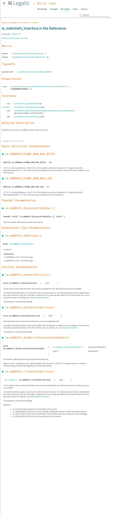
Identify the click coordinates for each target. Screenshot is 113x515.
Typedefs (13, 22)
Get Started (42, 9)
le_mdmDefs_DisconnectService (26, 116)
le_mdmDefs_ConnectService (25, 103)
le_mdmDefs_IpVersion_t (20, 86)
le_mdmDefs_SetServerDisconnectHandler (30, 110)
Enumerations (24, 22)
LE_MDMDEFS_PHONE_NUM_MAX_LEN (27, 53)
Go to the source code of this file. (15, 38)
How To (84, 9)
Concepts (54, 9)
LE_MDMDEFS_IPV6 (59, 86)
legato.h (16, 34)
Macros (4, 22)
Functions (35, 22)
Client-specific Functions (39, 297)
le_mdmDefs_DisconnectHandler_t (30, 72)
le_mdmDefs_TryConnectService (27, 107)
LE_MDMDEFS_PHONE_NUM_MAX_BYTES (28, 57)
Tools (75, 9)
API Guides (65, 9)
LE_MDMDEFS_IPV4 (39, 86)
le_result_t (6, 107)
